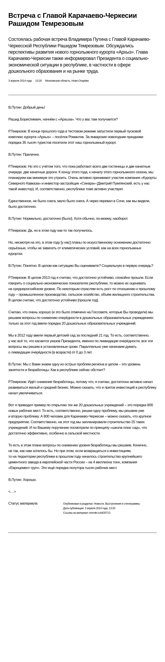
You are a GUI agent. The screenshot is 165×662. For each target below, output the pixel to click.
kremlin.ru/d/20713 (99, 512)
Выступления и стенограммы (122, 503)
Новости (99, 503)
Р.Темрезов (17, 131)
